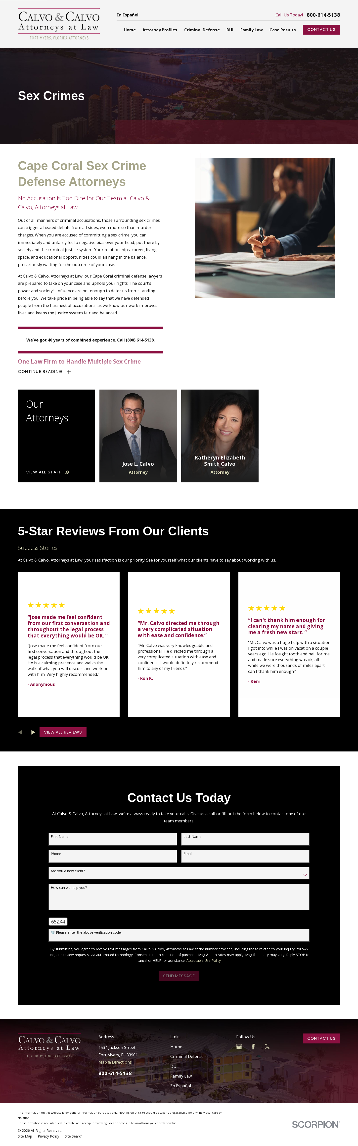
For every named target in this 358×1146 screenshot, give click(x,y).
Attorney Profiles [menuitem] (159, 30)
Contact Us (321, 29)
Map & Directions (115, 1062)
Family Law (181, 1076)
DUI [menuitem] (229, 30)
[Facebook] (253, 1046)
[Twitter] (267, 1046)
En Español (127, 15)
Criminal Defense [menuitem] (202, 30)
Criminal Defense (187, 1056)
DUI (174, 1066)
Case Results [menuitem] (282, 30)
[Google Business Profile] (239, 1046)
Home (176, 1046)
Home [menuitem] (130, 30)
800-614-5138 (323, 14)
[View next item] (33, 732)
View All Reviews (63, 732)
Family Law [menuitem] (251, 30)
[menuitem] (25, 1136)
